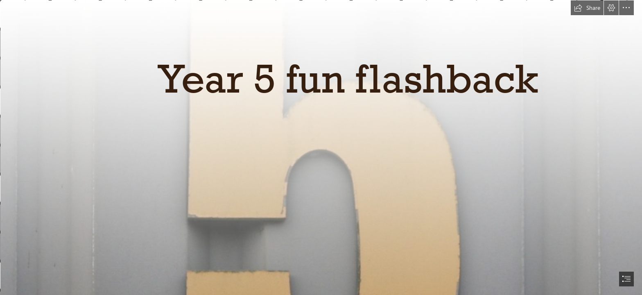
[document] (321, 147)
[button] (587, 7)
